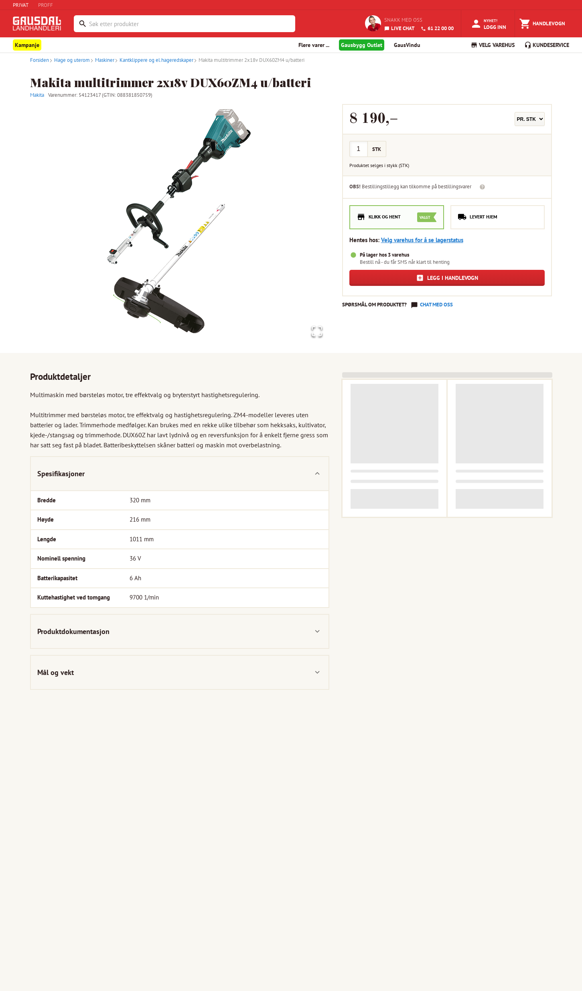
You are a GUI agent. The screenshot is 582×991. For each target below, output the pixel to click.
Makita (37, 95)
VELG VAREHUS (492, 45)
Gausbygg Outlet (361, 45)
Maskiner (102, 60)
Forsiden (39, 60)
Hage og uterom (69, 60)
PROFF (45, 5)
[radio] (396, 217)
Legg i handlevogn (447, 278)
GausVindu (407, 45)
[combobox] (190, 23)
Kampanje (27, 45)
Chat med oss (436, 304)
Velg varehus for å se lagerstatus (422, 240)
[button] (179, 224)
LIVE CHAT (399, 28)
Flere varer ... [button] (313, 45)
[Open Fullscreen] (315, 330)
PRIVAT (20, 5)
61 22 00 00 (437, 28)
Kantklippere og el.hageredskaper (153, 60)
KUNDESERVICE (546, 45)
